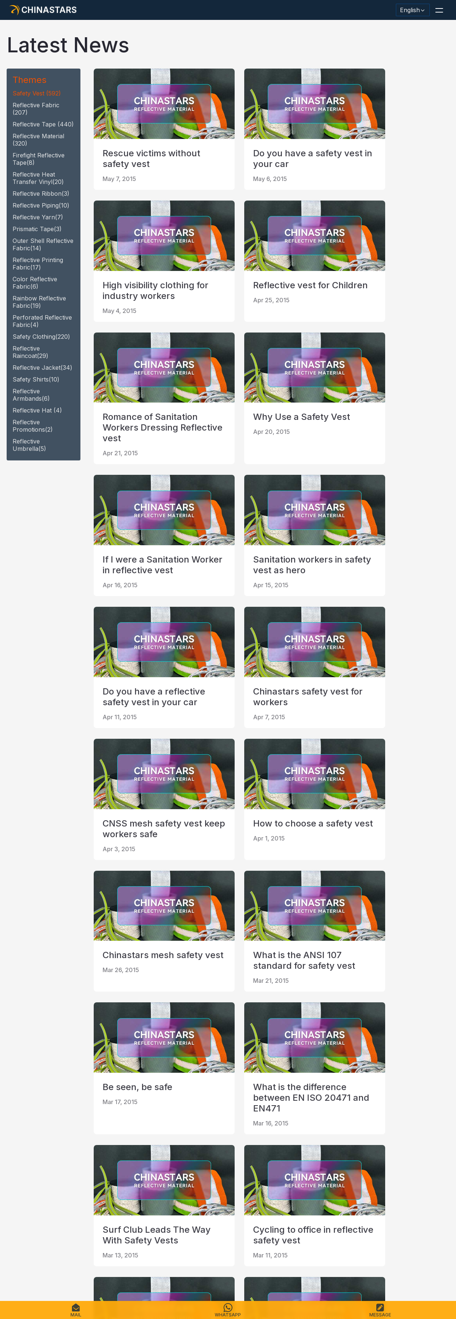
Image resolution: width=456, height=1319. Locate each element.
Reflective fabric (36, 108)
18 (129, 1119)
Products (42, 1271)
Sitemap (149, 1271)
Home (17, 1271)
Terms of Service (231, 1271)
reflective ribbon (41, 193)
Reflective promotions (33, 425)
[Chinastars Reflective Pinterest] (74, 1197)
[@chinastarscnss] (36, 1197)
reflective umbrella (29, 445)
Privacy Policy (184, 1271)
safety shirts (36, 379)
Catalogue (92, 1271)
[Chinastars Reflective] (55, 1197)
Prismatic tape (37, 229)
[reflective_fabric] (93, 1197)
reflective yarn (38, 217)
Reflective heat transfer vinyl (38, 178)
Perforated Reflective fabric (42, 321)
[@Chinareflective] (112, 1197)
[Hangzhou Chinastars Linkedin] (17, 1197)
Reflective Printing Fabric (38, 263)
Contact (122, 1271)
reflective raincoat (30, 352)
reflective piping (41, 205)
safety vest (37, 93)
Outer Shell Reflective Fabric (43, 244)
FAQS (66, 1271)
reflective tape (43, 124)
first (105, 1119)
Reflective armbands (31, 394)
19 (151, 1119)
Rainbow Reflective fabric (39, 302)
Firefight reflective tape (39, 159)
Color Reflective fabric (35, 282)
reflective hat (37, 410)
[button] (439, 10)
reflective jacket (42, 367)
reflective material (38, 139)
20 (173, 1119)
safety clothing (41, 336)
